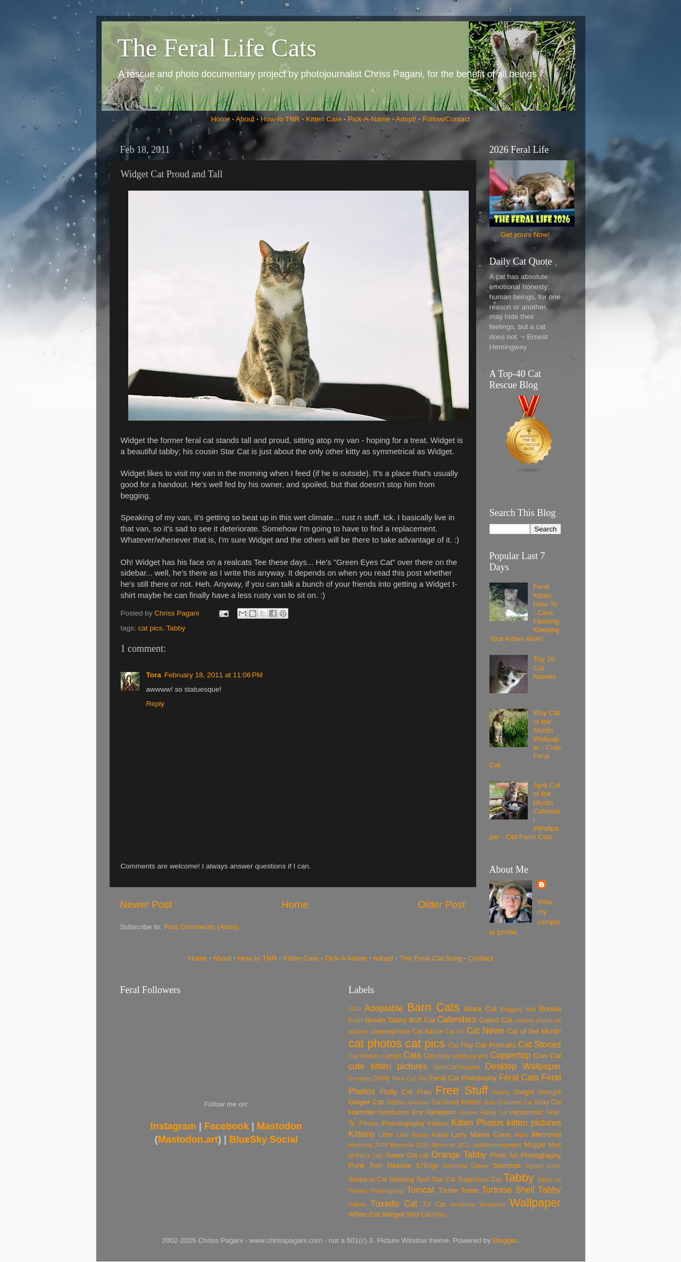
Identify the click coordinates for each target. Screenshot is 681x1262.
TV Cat (433, 1204)
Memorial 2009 (367, 1145)
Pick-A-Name (369, 119)
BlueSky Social (263, 1139)
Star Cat (443, 1179)
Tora (153, 675)
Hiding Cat (494, 1112)
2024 (354, 1009)
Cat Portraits (496, 1045)
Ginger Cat (366, 1102)
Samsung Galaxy (466, 1165)
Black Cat (480, 1009)
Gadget (523, 1092)
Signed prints (543, 1165)
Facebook (226, 1126)
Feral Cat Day (409, 1078)
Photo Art (504, 1155)
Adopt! (406, 119)
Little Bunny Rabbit (423, 1135)
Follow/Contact (446, 119)
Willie (439, 1214)
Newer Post (146, 904)
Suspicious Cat (479, 1179)
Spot (422, 1179)
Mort (554, 1145)
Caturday (437, 1056)
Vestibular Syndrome (477, 1204)
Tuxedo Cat (393, 1203)
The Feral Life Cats (217, 48)
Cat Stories (539, 1044)
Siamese (507, 1165)
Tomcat (420, 1189)
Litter (386, 1134)
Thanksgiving (387, 1190)
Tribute (357, 1204)
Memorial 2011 (450, 1145)
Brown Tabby (385, 1020)
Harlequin (441, 1112)
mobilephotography (497, 1145)
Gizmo (395, 1102)
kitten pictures (534, 1122)
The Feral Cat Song (431, 958)
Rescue (399, 1165)
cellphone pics (470, 1056)
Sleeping (401, 1179)
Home (220, 119)
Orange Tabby (458, 1154)
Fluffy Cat (396, 1092)
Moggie (534, 1145)
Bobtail (550, 1009)
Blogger (505, 1240)
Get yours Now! (525, 235)
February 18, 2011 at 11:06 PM (213, 675)
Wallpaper (535, 1202)
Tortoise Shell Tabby (521, 1189)
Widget (393, 1214)
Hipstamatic (526, 1112)
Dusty (381, 1078)
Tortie (469, 1190)
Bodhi (355, 1020)
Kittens (361, 1133)
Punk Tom (365, 1165)
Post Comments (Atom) (201, 927)
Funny (501, 1092)
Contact (480, 958)
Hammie (361, 1112)
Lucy (459, 1134)
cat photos (375, 1043)
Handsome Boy (400, 1112)
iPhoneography (403, 1123)
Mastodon (279, 1126)
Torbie (448, 1190)
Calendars (457, 1019)
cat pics (150, 628)
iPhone (368, 1123)
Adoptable (383, 1008)
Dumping (359, 1078)
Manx (521, 1135)
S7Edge (427, 1165)
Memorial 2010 (409, 1145)
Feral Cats (519, 1077)
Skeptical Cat (367, 1179)
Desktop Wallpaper (523, 1066)
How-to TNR (280, 119)
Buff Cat (422, 1020)
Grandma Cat (515, 1102)
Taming (357, 1190)
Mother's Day (365, 1155)
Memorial (546, 1134)
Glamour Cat (424, 1102)
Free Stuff (462, 1090)
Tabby (176, 628)
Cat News (485, 1030)
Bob (531, 1009)
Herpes (468, 1112)
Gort (489, 1102)
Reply (155, 704)
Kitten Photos (477, 1122)
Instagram (173, 1126)
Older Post (441, 904)
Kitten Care (324, 119)
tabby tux (549, 1179)
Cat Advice (428, 1031)
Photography (540, 1155)
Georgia (549, 1092)
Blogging (511, 1009)
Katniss (438, 1123)
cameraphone (390, 1031)
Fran (424, 1092)
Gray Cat (548, 1102)
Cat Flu (455, 1031)
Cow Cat (547, 1056)
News (395, 1155)
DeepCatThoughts (456, 1067)
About (245, 119)
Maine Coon (490, 1134)
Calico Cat (495, 1020)
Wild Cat (418, 1214)
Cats (412, 1055)
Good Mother (462, 1102)
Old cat (417, 1155)
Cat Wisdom (364, 1056)
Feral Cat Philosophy (462, 1078)
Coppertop (511, 1055)
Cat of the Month (534, 1031)
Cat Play (461, 1045)
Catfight (392, 1056)
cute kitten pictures (387, 1066)
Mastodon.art (188, 1139)
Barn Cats (433, 1007)
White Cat (364, 1214)
